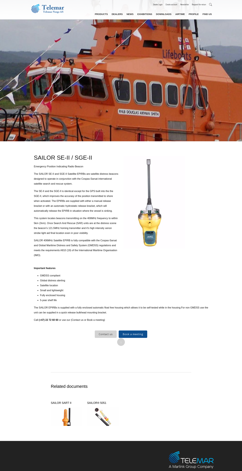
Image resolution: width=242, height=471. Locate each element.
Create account (171, 4)
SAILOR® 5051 (97, 409)
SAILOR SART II (62, 409)
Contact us (106, 336)
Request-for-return (199, 4)
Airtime (181, 13)
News (132, 13)
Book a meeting (133, 336)
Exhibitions (146, 13)
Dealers (119, 13)
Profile (194, 13)
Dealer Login (158, 4)
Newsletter (184, 4)
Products (104, 13)
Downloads (165, 13)
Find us (207, 13)
